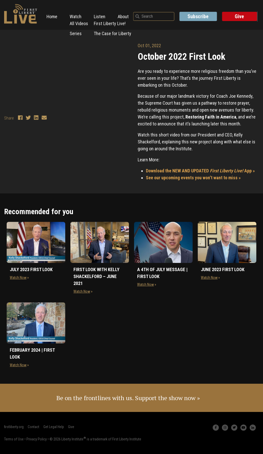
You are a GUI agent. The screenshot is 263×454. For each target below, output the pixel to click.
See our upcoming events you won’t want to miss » (193, 177)
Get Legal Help (53, 427)
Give (241, 15)
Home (53, 14)
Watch (77, 14)
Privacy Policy (36, 439)
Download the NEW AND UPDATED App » (200, 170)
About (124, 14)
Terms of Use (14, 439)
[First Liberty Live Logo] (20, 14)
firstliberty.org (14, 427)
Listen (101, 14)
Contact (33, 427)
